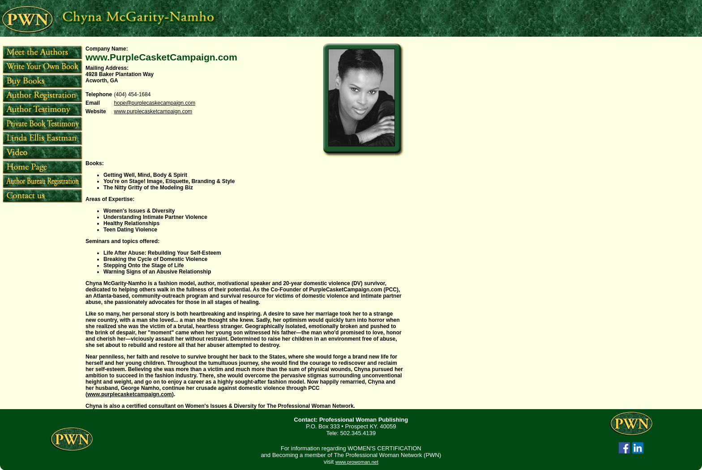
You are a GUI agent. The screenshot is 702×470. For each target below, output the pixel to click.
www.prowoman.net (356, 462)
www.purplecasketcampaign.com (153, 111)
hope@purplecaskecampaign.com (155, 103)
